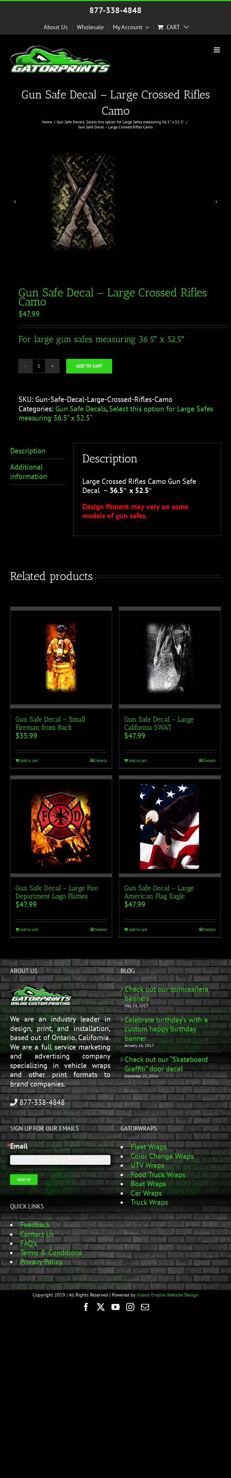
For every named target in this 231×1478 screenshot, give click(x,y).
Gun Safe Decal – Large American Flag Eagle (159, 892)
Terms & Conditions (51, 1252)
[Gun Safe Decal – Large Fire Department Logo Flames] (61, 826)
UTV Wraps (147, 1165)
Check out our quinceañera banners (167, 994)
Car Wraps (146, 1193)
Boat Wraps (148, 1183)
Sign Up (24, 1179)
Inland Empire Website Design (167, 1295)
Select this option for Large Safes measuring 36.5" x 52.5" (115, 413)
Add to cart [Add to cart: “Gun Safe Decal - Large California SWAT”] (138, 760)
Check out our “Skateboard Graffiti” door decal (166, 1064)
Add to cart (89, 366)
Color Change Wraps (162, 1156)
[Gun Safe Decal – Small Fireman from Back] (61, 657)
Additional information (28, 471)
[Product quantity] (39, 366)
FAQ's (28, 1243)
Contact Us (37, 1234)
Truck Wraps (149, 1202)
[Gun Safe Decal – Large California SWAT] (170, 657)
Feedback (35, 1224)
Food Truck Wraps (158, 1174)
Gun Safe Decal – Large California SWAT (159, 723)
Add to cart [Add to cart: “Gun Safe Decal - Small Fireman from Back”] (29, 760)
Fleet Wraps (149, 1146)
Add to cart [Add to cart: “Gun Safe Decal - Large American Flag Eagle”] (138, 929)
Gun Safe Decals (80, 408)
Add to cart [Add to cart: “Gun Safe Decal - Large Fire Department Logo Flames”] (29, 929)
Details (101, 760)
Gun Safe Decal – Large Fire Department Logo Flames (56, 892)
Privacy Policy (41, 1261)
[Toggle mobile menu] (217, 49)
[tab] (37, 451)
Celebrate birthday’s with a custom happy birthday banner (166, 1029)
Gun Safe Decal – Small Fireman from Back (50, 723)
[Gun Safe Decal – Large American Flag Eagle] (170, 826)
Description (28, 450)
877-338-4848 (115, 10)
